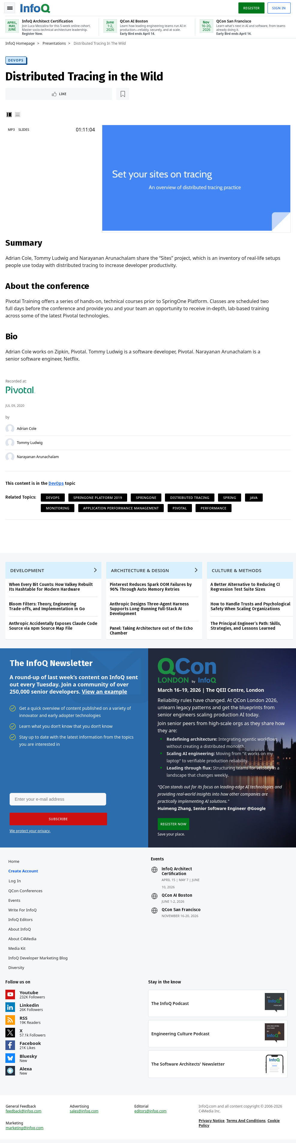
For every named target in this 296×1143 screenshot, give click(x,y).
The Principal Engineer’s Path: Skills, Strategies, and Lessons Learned (246, 626)
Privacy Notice (211, 1123)
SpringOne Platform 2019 (98, 496)
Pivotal (180, 507)
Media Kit (17, 950)
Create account (23, 872)
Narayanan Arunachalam (38, 456)
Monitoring (58, 507)
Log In (15, 882)
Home (14, 863)
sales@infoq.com (84, 1114)
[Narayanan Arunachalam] (10, 456)
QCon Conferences (26, 892)
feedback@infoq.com (24, 1114)
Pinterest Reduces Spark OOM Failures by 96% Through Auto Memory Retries (151, 587)
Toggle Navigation (11, 7)
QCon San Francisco (181, 911)
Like (22, 93)
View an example (104, 692)
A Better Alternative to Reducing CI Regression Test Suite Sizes (245, 587)
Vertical (9, 114)
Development (28, 570)
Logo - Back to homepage (36, 6)
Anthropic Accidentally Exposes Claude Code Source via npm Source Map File (54, 626)
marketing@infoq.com (25, 1131)
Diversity (17, 969)
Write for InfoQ (23, 911)
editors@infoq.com (150, 1114)
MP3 (11, 129)
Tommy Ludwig (30, 442)
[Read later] (41, 93)
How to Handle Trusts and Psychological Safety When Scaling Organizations (251, 606)
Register (251, 7)
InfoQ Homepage (20, 42)
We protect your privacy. (30, 832)
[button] (57, 820)
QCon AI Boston (177, 897)
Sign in (278, 7)
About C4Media (23, 940)
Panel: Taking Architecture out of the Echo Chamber (151, 631)
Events (15, 902)
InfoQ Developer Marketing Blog (38, 959)
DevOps (16, 59)
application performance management (121, 507)
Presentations (55, 42)
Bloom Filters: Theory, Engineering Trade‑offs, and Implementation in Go (47, 606)
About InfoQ (20, 931)
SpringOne (146, 496)
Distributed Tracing (190, 496)
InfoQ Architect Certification (177, 873)
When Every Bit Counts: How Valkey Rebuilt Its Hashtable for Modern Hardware (51, 587)
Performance (214, 507)
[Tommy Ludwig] (10, 441)
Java (254, 496)
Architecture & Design (141, 570)
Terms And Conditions (245, 1123)
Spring (230, 496)
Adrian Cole (27, 428)
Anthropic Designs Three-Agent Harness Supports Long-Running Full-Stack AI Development (149, 609)
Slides (24, 129)
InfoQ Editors (21, 921)
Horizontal (18, 114)
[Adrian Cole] (10, 427)
